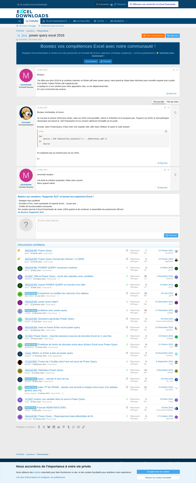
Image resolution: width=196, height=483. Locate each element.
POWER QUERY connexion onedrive (57, 267)
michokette (23, 39)
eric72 (27, 270)
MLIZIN (27, 322)
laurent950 (169, 390)
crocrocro (169, 355)
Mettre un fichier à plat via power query (52, 353)
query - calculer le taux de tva (53, 378)
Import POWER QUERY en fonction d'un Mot (61, 284)
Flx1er (27, 339)
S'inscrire (107, 61)
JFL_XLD (169, 381)
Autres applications (55, 356)
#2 (168, 108)
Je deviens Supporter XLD (31, 212)
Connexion (92, 61)
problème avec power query (52, 310)
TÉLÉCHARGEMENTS (56, 21)
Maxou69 (28, 419)
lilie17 (27, 305)
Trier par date (158, 102)
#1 (177, 70)
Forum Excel (48, 253)
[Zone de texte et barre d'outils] (107, 225)
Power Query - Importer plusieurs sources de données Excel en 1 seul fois (72, 336)
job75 (171, 296)
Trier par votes (172, 102)
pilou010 (28, 364)
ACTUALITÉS (83, 21)
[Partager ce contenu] (173, 70)
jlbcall (27, 253)
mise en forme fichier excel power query (59, 327)
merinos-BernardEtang (164, 321)
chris (171, 347)
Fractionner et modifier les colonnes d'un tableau (63, 293)
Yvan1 (27, 402)
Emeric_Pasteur (30, 393)
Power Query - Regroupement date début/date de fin (65, 416)
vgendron (169, 330)
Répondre (172, 94)
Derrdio (27, 373)
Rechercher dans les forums (52, 26)
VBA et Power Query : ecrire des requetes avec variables (63, 276)
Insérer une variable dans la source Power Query (59, 399)
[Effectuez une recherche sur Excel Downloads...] (153, 4)
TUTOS (100, 21)
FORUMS (33, 21)
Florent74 (28, 279)
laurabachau (29, 347)
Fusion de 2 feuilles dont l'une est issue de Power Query (67, 361)
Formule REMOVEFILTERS (51, 407)
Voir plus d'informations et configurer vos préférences (40, 477)
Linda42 (28, 313)
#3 (168, 170)
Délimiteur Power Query (50, 370)
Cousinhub (169, 253)
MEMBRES (119, 21)
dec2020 (28, 356)
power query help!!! (48, 301)
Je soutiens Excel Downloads (32, 4)
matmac (28, 410)
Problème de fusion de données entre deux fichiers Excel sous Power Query (78, 344)
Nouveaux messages (27, 26)
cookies (37, 472)
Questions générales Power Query (56, 319)
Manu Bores (29, 296)
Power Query (45, 250)
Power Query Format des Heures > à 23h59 (61, 259)
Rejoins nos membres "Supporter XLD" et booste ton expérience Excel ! (56, 196)
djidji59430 (169, 261)
